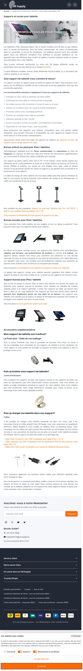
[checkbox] (8, 651)
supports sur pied (67, 140)
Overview (76, 636)
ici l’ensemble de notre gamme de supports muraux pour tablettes (43, 268)
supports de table (30, 142)
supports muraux (10, 142)
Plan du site (38, 589)
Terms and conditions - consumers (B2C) (19, 602)
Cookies (27, 589)
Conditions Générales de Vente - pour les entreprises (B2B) (26, 598)
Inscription (71, 514)
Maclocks (47, 67)
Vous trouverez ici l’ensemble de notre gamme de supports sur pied (31, 215)
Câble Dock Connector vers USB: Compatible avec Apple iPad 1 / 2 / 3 (34, 439)
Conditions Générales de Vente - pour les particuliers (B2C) (26, 594)
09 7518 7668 (13, 533)
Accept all (41, 666)
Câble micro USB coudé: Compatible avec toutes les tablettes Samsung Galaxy (37, 447)
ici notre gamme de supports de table (32, 304)
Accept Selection (41, 659)
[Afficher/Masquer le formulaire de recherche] (69, 4)
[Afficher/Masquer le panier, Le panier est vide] (75, 4)
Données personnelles (12, 589)
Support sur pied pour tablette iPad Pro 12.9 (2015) (53, 208)
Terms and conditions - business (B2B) (53, 602)
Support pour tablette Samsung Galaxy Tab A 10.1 (24, 211)
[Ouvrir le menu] (6, 5)
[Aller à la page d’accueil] (6, 11)
